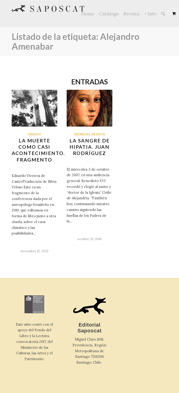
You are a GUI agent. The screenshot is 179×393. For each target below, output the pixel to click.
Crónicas (82, 134)
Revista (98, 134)
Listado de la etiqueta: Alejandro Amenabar (75, 41)
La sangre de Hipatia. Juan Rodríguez (89, 147)
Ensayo (34, 134)
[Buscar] (163, 13)
